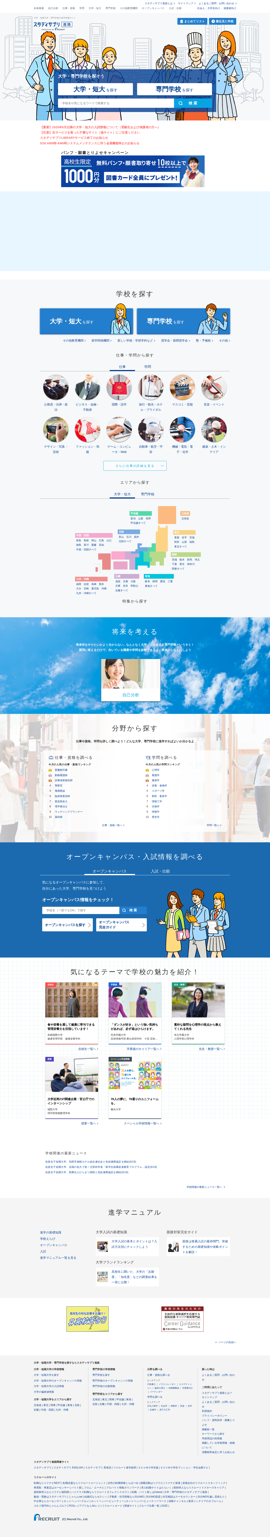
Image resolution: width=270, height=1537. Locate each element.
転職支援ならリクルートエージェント (84, 1483)
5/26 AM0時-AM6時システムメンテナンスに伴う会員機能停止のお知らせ (89, 143)
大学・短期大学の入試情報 (49, 1386)
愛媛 (93, 544)
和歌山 (134, 585)
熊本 (101, 584)
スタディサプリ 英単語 (98, 1467)
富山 (121, 536)
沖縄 (104, 588)
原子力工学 (164, 1410)
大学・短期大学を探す (46, 1375)
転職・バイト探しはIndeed (147, 1492)
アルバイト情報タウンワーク (122, 1487)
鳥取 (78, 540)
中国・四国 (47, 1409)
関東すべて (178, 568)
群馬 (189, 559)
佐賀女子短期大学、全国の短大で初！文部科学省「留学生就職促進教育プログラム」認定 (101, 1167)
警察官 (58, 785)
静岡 (155, 581)
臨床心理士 (160, 1388)
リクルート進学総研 (124, 1467)
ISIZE (164, 1505)
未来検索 (39, 8)
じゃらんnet (75, 1496)
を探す (95, 89)
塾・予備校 (203, 340)
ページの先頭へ (227, 1342)
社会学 (164, 1406)
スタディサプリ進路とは (159, 3)
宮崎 (86, 588)
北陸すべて (125, 541)
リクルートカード (112, 1505)
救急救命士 (61, 801)
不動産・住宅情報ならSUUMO (126, 1496)
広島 (101, 540)
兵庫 (117, 585)
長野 (148, 518)
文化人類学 (152, 1406)
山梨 (140, 518)
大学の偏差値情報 (44, 1391)
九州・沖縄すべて (86, 593)
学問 (81, 8)
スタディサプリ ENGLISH (68, 1467)
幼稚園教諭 (174, 1388)
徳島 (78, 544)
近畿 (36, 1409)
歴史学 (155, 817)
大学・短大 (95, 8)
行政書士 (151, 1384)
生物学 (155, 806)
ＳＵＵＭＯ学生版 (148, 1467)
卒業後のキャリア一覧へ (143, 1049)
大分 (78, 588)
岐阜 (147, 581)
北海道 (185, 518)
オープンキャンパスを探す (65, 925)
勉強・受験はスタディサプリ (50, 1496)
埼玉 (197, 559)
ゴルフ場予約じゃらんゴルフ (50, 1505)
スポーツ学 (158, 790)
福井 (136, 536)
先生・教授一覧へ (211, 1049)
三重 (170, 581)
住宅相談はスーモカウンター (179, 1496)
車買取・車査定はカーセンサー (51, 1487)
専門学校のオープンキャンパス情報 (112, 1380)
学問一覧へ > (214, 825)
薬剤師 (58, 817)
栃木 (182, 559)
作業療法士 (187, 1388)
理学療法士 (61, 806)
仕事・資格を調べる (158, 1375)
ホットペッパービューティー (107, 1501)
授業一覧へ (88, 1123)
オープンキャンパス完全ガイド (114, 924)
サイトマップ (185, 3)
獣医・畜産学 (159, 796)
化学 (190, 1406)
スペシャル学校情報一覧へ (141, 1123)
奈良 (125, 585)
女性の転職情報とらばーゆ (123, 1483)
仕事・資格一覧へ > (113, 825)
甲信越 (61, 1405)
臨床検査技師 (62, 796)
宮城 (191, 537)
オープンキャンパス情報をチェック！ (78, 899)
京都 (125, 581)
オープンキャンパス (153, 8)
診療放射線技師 (64, 780)
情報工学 (157, 801)
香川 (86, 544)
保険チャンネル (177, 1501)
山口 (109, 540)
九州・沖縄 (62, 1409)
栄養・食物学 (159, 785)
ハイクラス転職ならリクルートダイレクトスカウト (100, 1492)
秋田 (176, 541)
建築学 (155, 780)
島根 (86, 540)
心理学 (155, 769)
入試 (43, 1251)
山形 (184, 541)
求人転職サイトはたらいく (156, 1487)
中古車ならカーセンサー (48, 1501)
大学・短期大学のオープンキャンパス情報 (58, 1380)
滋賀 (117, 581)
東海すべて (151, 586)
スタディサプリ (42, 1467)
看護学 (155, 775)
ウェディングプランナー (69, 811)
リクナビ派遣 (172, 1483)
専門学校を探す (101, 1375)
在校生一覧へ (87, 1049)
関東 (53, 1405)
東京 (182, 564)
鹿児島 (95, 588)
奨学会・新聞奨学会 (174, 340)
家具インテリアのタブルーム (204, 1501)
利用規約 (207, 1411)
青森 (176, 537)
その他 (223, 340)
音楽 (182, 1406)
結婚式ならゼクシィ (95, 1496)
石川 (128, 536)
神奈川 (191, 564)
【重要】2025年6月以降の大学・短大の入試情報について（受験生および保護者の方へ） (100, 127)
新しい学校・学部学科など (135, 340)
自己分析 (53, 8)
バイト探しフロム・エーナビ (87, 1487)
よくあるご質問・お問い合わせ (216, 3)
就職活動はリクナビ (151, 1483)
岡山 (93, 540)
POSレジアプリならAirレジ (84, 1505)
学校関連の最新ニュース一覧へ (204, 1187)
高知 (101, 544)
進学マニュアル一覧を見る (58, 1257)
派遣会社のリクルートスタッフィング (203, 1483)
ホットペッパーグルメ (76, 1501)
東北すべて (180, 546)
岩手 (184, 537)
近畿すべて (121, 590)
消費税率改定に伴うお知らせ (218, 1452)
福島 (191, 541)
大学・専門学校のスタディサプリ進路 (185, 1492)
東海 (69, 1405)
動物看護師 (61, 775)
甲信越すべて (138, 522)
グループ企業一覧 (149, 1505)
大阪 (133, 581)
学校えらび (47, 1238)
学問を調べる (154, 1396)
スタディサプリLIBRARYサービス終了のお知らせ (74, 137)
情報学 (155, 811)
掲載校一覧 (208, 1429)
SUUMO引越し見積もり (211, 1496)
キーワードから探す (213, 1433)
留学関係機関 (100, 340)
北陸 (77, 1405)
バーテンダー (156, 1392)
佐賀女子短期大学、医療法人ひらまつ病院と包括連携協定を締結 (86, 1172)
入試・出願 (175, 8)
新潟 (133, 518)
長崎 (93, 584)
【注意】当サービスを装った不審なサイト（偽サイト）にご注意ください (90, 132)
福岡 (78, 584)
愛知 (162, 581)
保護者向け (230, 8)
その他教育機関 (129, 8)
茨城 (174, 559)
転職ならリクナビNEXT (47, 1483)
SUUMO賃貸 (153, 1496)
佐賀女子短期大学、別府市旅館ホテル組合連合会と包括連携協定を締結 (90, 1161)
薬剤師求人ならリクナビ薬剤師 (51, 1492)
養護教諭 (60, 790)
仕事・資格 (68, 8)
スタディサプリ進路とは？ (217, 1392)
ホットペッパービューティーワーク (146, 1501)
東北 (46, 1405)
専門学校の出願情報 (103, 1386)
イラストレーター (167, 1384)
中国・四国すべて (86, 549)
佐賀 (86, 584)
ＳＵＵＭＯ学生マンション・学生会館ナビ (184, 1467)
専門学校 (110, 8)
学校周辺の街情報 (212, 1438)
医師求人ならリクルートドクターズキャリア (199, 1487)
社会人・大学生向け (208, 8)
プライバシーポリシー (214, 1415)
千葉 (174, 564)
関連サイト (130, 1505)
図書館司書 (61, 769)
